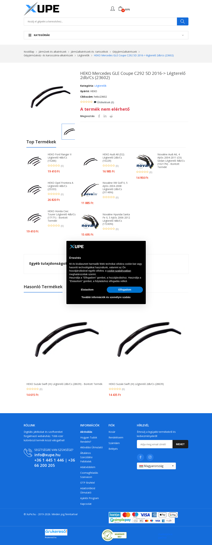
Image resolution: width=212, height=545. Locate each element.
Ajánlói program (89, 498)
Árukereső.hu (50, 537)
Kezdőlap (29, 51)
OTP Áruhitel (87, 482)
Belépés (113, 448)
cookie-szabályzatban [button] (119, 270)
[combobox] (156, 466)
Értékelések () (105, 102)
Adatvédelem (87, 467)
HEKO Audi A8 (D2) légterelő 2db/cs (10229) (113, 157)
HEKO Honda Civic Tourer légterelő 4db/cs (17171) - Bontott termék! (62, 216)
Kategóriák (39, 35)
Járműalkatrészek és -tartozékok (89, 51)
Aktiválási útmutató (91, 447)
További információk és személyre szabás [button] (106, 297)
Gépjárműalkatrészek (124, 51)
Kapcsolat (86, 503)
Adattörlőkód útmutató (87, 490)
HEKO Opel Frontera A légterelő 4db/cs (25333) (60, 186)
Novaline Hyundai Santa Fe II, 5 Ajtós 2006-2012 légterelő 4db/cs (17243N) (116, 219)
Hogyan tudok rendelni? (88, 439)
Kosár (112, 431)
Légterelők (83, 55)
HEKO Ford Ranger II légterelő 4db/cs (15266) (59, 157)
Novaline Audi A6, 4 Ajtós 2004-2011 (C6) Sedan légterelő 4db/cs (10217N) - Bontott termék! (171, 161)
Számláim (114, 443)
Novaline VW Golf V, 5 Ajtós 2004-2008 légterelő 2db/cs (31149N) (115, 187)
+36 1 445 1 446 (49, 460)
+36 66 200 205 (54, 462)
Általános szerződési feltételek (86, 457)
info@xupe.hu (47, 454)
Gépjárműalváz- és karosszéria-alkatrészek (48, 55)
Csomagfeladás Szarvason (89, 475)
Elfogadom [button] (124, 289)
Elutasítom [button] (87, 289)
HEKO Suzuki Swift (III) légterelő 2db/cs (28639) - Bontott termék (64, 384)
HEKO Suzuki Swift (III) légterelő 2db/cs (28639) (136, 384)
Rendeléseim (116, 437)
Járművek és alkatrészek (52, 51)
